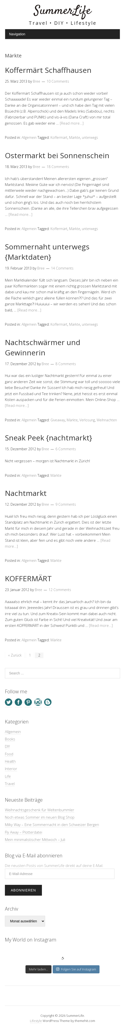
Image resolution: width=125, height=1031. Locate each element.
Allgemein (29, 137)
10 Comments (58, 81)
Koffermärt (58, 137)
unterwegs (90, 137)
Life (8, 776)
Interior (11, 768)
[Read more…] (72, 123)
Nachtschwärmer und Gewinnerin (42, 347)
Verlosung (87, 420)
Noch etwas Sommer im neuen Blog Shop (40, 817)
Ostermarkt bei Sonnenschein (57, 155)
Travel (10, 783)
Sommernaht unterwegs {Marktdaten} (47, 252)
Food (9, 753)
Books (10, 738)
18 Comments (58, 166)
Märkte (74, 137)
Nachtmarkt (26, 493)
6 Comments (65, 449)
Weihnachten (107, 420)
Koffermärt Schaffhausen (48, 70)
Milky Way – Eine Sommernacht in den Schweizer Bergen (52, 824)
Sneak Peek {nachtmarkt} (48, 438)
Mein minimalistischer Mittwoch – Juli (35, 839)
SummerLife (62, 11)
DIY (7, 746)
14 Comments (62, 268)
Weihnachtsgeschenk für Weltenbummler (39, 809)
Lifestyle (36, 1020)
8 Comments (65, 363)
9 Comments (65, 504)
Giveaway (57, 420)
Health (10, 761)
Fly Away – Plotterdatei (23, 832)
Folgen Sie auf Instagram (76, 969)
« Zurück (15, 655)
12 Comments (60, 589)
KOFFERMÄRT (28, 578)
